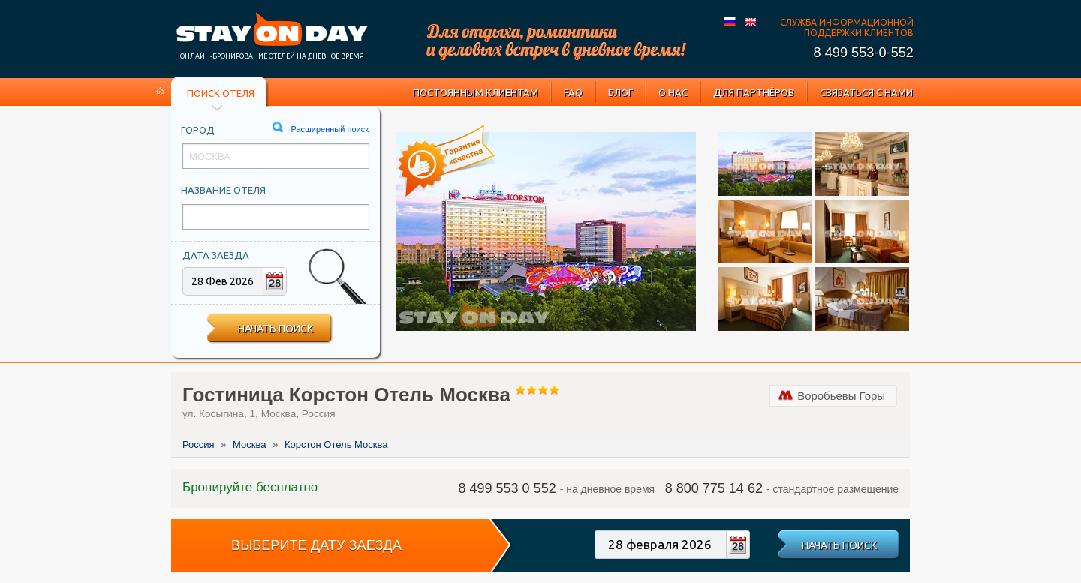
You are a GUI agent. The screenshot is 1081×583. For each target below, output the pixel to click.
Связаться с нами (866, 92)
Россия (198, 444)
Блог (620, 92)
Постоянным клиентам (475, 92)
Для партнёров (753, 92)
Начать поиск (275, 329)
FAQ (573, 92)
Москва (249, 444)
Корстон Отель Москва (336, 444)
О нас (673, 92)
